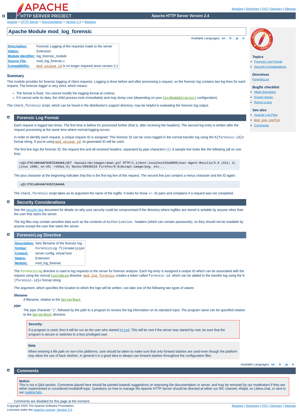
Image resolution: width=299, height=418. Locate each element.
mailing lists (33, 392)
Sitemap (290, 9)
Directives (252, 9)
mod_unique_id (49, 66)
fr (231, 38)
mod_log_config (267, 120)
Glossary (276, 9)
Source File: (17, 61)
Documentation (52, 22)
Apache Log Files (266, 115)
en (223, 38)
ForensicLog (260, 79)
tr (244, 38)
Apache (12, 22)
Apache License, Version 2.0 (52, 409)
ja (237, 38)
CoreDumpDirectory (179, 98)
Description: (17, 46)
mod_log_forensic (99, 276)
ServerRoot (71, 300)
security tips (34, 210)
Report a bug (263, 102)
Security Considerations (270, 66)
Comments (261, 125)
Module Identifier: (21, 56)
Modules (237, 9)
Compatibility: (19, 66)
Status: (13, 51)
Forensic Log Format (268, 61)
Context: (21, 253)
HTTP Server (30, 22)
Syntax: (21, 248)
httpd (124, 330)
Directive (52, 235)
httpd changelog (265, 92)
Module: (21, 263)
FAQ (265, 9)
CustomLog (60, 276)
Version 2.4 (73, 22)
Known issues (263, 97)
